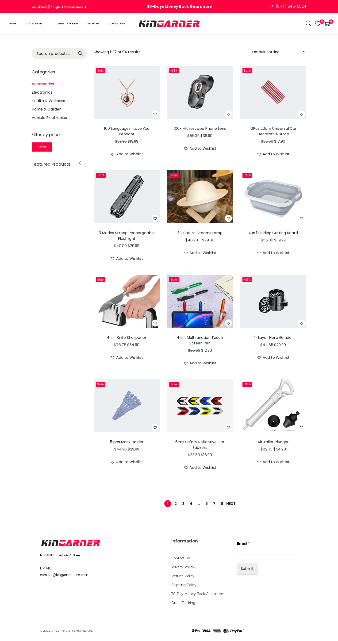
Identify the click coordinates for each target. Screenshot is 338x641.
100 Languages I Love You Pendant (126, 131)
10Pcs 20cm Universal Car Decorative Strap (273, 131)
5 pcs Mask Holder (127, 442)
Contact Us (180, 558)
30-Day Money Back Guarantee (197, 594)
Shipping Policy (183, 585)
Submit (247, 568)
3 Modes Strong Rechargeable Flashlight (127, 235)
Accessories (43, 84)
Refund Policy (182, 576)
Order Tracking (183, 603)
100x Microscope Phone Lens (200, 128)
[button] (155, 114)
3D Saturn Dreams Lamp (200, 233)
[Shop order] (277, 52)
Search (80, 54)
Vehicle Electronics (49, 117)
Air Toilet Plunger (273, 442)
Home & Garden (46, 109)
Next (231, 503)
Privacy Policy (182, 567)
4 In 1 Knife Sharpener (126, 337)
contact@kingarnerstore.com (59, 6)
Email (243, 543)
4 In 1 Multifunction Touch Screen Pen (200, 340)
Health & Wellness (48, 100)
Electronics (42, 92)
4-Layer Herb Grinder (273, 337)
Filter (42, 147)
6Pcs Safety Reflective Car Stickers (199, 444)
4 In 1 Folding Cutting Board (273, 233)
